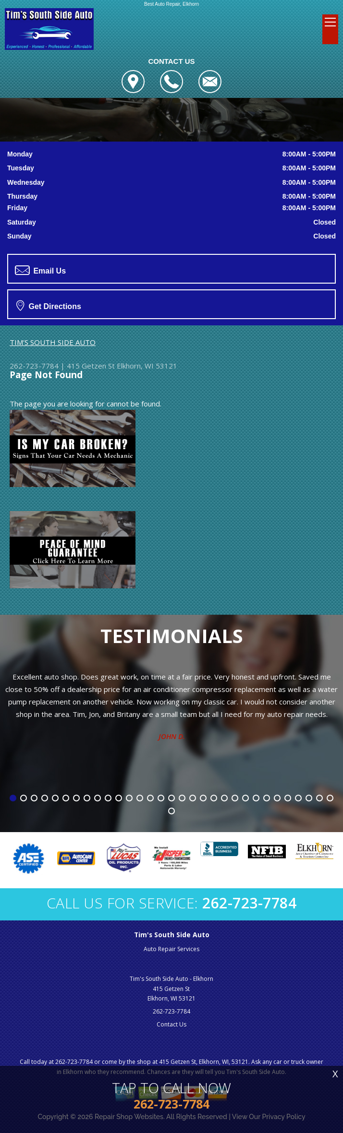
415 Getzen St (91, 365)
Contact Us (171, 1024)
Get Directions (48, 305)
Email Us (40, 270)
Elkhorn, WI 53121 (147, 365)
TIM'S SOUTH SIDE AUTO (53, 342)
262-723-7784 (34, 365)
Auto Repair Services (171, 949)
